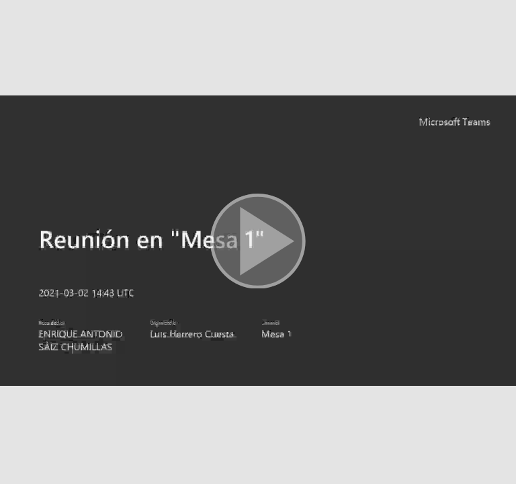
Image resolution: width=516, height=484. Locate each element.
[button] (258, 242)
